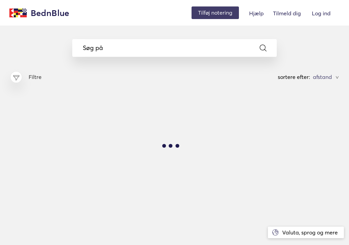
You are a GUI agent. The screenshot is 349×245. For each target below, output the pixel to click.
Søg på (175, 48)
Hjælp (256, 13)
